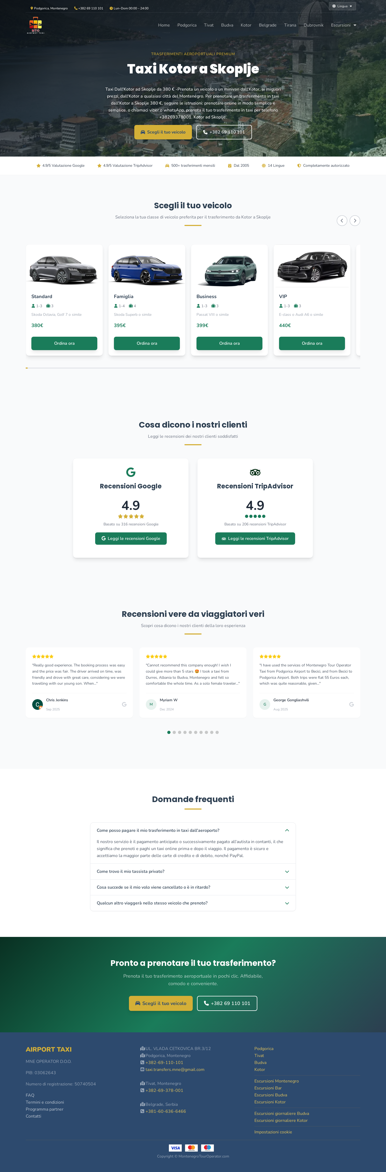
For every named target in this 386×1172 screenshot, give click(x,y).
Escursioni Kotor (270, 1102)
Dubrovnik (314, 25)
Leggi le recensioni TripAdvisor (255, 539)
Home (164, 25)
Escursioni (344, 25)
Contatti (33, 1116)
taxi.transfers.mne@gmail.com (175, 1070)
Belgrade (268, 25)
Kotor (246, 25)
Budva (227, 25)
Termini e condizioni (45, 1102)
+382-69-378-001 (164, 1090)
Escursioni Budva (270, 1095)
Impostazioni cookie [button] (273, 1132)
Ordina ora (64, 343)
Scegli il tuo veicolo (163, 132)
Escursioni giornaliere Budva (281, 1114)
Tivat (209, 25)
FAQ (30, 1095)
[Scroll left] (342, 220)
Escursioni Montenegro (276, 1081)
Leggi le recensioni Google (131, 539)
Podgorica (186, 25)
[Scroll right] (355, 220)
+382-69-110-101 (164, 1063)
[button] (168, 732)
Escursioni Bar (268, 1088)
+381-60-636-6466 (166, 1111)
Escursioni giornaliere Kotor (281, 1120)
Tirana (290, 25)
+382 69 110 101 (224, 132)
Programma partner (45, 1109)
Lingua (342, 6)
